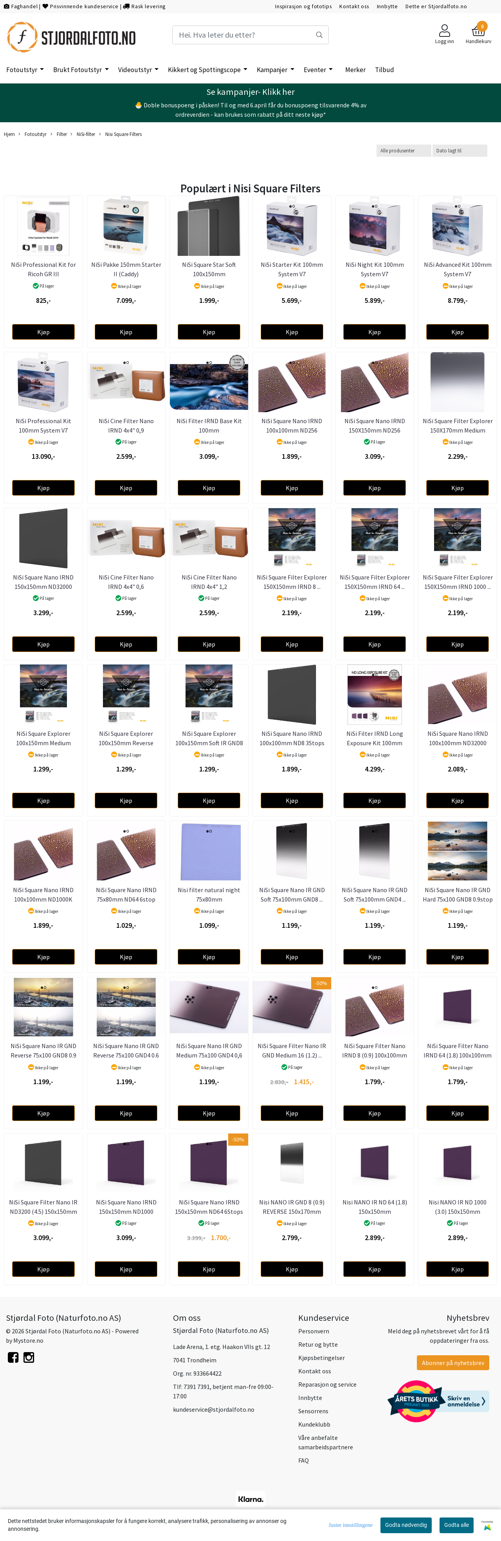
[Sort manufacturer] (404, 151)
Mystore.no (28, 1340)
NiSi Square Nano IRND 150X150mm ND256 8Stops (374, 430)
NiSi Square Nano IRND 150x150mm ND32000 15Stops (43, 586)
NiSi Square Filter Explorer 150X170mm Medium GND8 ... (458, 430)
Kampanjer (272, 69)
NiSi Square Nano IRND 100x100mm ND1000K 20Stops (43, 899)
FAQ (303, 1460)
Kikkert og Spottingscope (205, 69)
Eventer (315, 69)
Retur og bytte (318, 1344)
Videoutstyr (135, 69)
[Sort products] (460, 151)
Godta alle (456, 1525)
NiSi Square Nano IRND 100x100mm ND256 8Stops (291, 430)
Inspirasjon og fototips (303, 6)
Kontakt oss (354, 6)
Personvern (313, 1331)
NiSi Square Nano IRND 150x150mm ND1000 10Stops (126, 1211)
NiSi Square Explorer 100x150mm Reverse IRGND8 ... (126, 743)
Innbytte (387, 6)
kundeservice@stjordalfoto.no (213, 1409)
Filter (58, 134)
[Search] (250, 34)
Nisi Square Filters (120, 134)
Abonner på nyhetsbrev (453, 1363)
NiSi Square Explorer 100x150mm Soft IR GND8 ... (209, 743)
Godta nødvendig (406, 1525)
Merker (355, 69)
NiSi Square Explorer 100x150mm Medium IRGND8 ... (43, 743)
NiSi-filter (82, 134)
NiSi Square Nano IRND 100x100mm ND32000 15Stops (457, 743)
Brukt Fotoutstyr (78, 69)
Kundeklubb (314, 1424)
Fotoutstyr (22, 69)
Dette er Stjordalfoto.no (436, 6)
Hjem (9, 134)
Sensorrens (313, 1411)
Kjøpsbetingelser (321, 1358)
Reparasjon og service (327, 1384)
